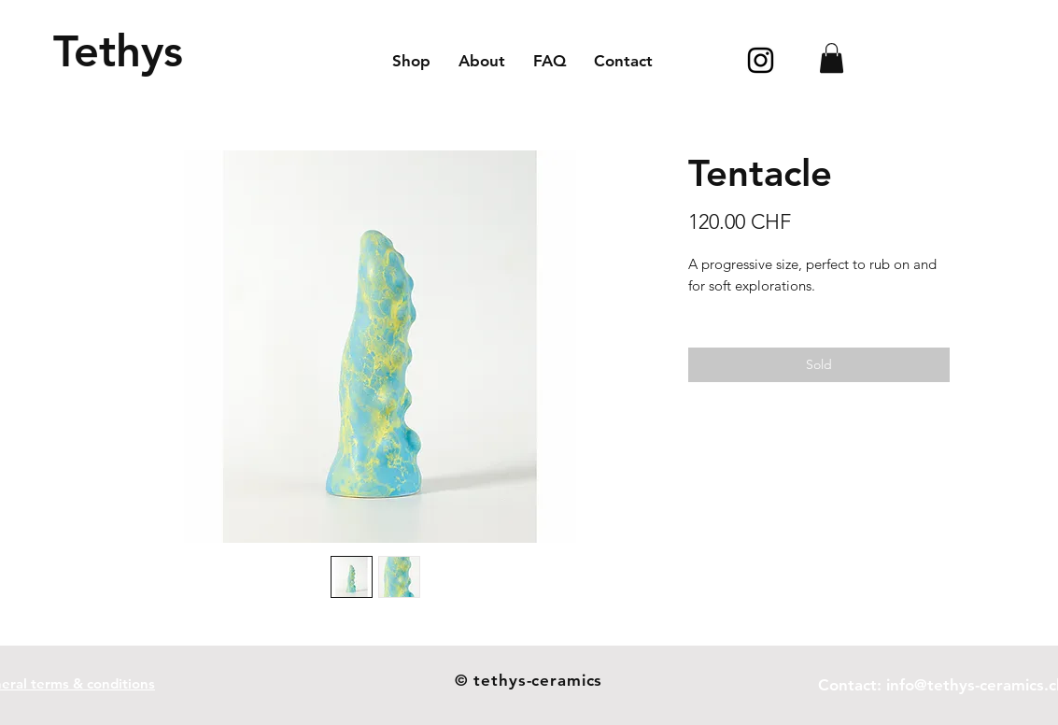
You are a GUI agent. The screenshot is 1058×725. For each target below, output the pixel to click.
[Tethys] (118, 51)
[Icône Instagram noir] (760, 60)
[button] (831, 58)
